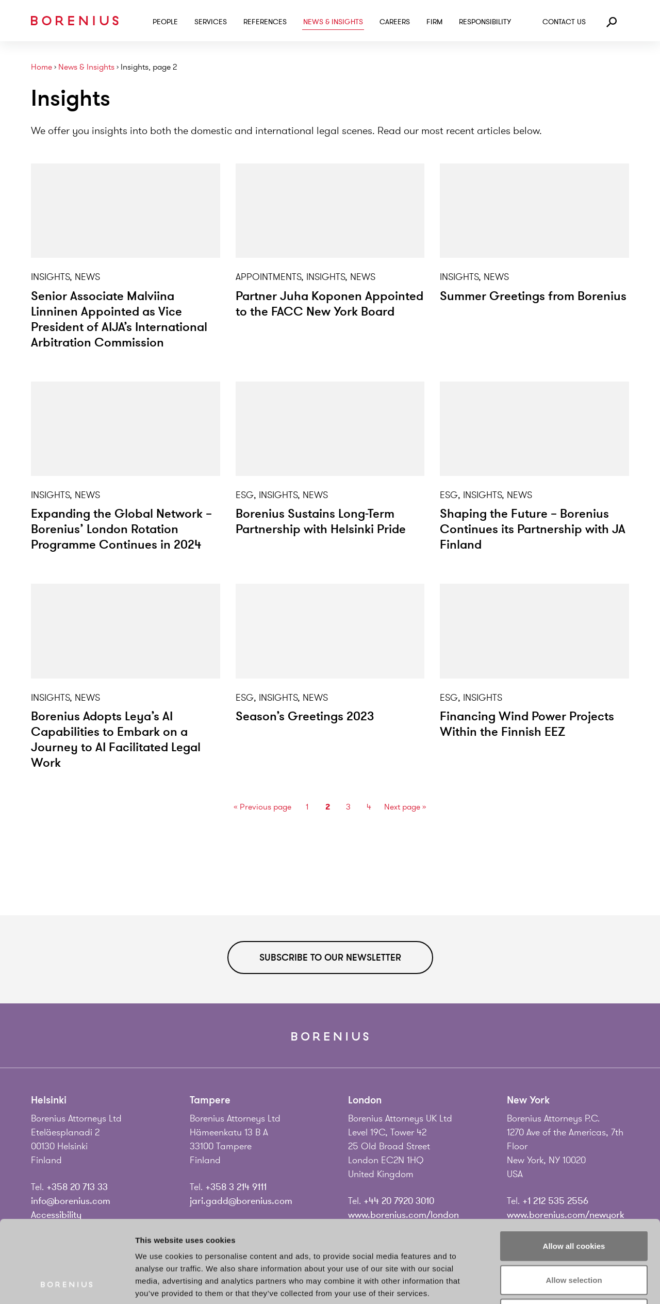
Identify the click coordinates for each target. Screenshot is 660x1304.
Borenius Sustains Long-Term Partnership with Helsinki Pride (321, 521)
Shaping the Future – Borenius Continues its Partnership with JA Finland (532, 529)
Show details (541, 1283)
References (265, 22)
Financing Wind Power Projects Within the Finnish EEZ (527, 724)
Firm (434, 22)
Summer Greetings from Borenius (533, 296)
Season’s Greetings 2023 (305, 716)
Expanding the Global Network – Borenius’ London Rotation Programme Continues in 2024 (121, 529)
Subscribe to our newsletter (330, 957)
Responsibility (485, 22)
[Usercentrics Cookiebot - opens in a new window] (67, 1284)
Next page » (405, 807)
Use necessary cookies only (573, 1236)
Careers (395, 22)
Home (41, 67)
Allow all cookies (574, 1168)
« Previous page (262, 807)
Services (210, 22)
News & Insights (333, 22)
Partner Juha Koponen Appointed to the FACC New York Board (329, 304)
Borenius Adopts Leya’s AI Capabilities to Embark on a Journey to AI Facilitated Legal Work (116, 739)
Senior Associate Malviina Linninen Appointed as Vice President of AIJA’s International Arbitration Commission (119, 319)
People (165, 22)
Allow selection (574, 1202)
